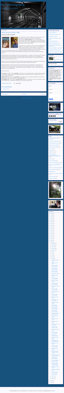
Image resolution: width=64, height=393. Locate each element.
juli (52, 251)
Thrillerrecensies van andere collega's (55, 173)
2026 (51, 213)
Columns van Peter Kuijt (53, 145)
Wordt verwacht (52, 178)
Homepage (24, 94)
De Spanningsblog (13, 4)
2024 (51, 216)
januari (52, 378)
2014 (51, 233)
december (53, 243)
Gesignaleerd (51, 150)
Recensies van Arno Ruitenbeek (54, 162)
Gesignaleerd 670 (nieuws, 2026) (54, 34)
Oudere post (43, 94)
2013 (51, 235)
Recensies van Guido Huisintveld (55, 164)
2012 (51, 236)
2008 (51, 380)
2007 (51, 382)
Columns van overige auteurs (54, 141)
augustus (53, 250)
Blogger (53, 390)
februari (52, 376)
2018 (51, 226)
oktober (52, 246)
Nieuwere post (5, 94)
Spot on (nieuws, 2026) (53, 36)
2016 (51, 230)
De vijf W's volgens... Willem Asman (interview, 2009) (55, 364)
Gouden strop (51, 152)
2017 (51, 228)
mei (52, 255)
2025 (51, 215)
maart (52, 258)
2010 (51, 240)
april (52, 256)
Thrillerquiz (51, 171)
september (53, 248)
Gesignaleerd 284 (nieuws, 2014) (54, 49)
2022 (51, 220)
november (53, 245)
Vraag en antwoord (52, 176)
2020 (51, 223)
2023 (51, 218)
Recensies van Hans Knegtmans (54, 167)
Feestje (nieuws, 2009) (55, 273)
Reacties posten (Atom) (26, 98)
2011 (51, 238)
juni (52, 253)
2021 (51, 221)
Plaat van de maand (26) (53, 41)
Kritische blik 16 (54, 374)
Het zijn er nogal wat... (53, 32)
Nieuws (50, 158)
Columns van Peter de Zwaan (54, 143)
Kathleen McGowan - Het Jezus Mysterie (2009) (55, 352)
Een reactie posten (6, 88)
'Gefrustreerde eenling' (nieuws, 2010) (55, 51)
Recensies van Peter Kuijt (53, 169)
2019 (51, 225)
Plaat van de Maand (52, 160)
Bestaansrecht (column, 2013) (54, 43)
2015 (51, 231)
